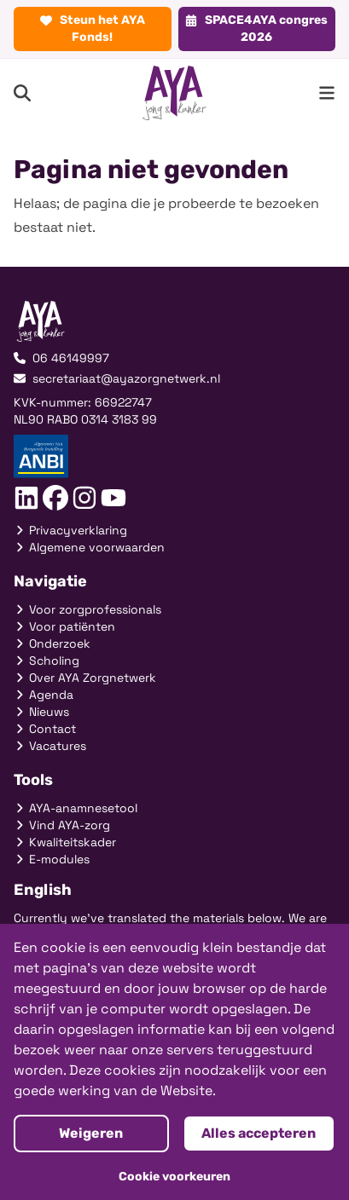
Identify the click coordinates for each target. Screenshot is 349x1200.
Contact (45, 728)
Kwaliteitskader (65, 842)
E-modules (52, 859)
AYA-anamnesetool (75, 808)
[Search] (22, 93)
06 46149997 (61, 358)
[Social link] (26, 498)
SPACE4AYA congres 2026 (256, 28)
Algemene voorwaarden (89, 547)
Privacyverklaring (70, 530)
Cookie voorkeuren (174, 1176)
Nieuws (41, 711)
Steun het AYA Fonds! (92, 28)
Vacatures (50, 745)
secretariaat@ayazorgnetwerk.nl (117, 378)
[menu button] (326, 92)
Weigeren (91, 1133)
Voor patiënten (64, 626)
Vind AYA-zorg (62, 825)
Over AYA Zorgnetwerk (85, 677)
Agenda (43, 694)
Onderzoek (52, 643)
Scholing (46, 660)
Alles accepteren (258, 1133)
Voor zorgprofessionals (87, 609)
